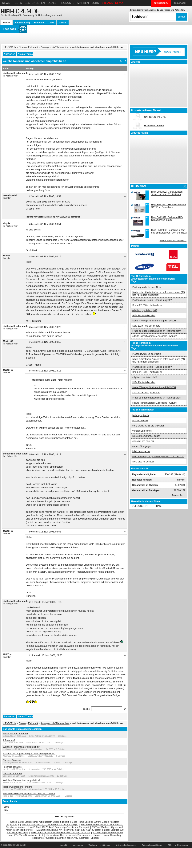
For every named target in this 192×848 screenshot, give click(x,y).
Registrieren (182, 845)
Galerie (62, 22)
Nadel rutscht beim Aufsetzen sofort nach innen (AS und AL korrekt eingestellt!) (158, 293)
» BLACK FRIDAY (112, 2)
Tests (17, 2)
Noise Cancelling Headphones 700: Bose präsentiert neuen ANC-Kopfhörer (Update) (76, 836)
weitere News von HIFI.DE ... (173, 240)
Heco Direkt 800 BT (154, 125)
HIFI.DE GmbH (19, 845)
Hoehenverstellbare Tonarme (17, 787)
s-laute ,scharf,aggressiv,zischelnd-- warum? (155, 336)
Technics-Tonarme (12, 767)
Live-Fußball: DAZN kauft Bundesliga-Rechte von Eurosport (59, 827)
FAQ (170, 845)
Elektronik (33, 47)
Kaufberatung (22, 22)
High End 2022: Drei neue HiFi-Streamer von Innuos (167, 218)
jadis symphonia (140, 415)
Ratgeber (39, 22)
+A (124, 61)
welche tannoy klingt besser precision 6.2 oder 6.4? (158, 456)
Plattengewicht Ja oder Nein (146, 287)
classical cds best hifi (143, 441)
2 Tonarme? (9, 740)
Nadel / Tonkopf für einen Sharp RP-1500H (154, 320)
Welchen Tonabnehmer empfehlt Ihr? (21, 747)
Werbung (93, 845)
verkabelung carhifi (142, 431)
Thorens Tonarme (12, 760)
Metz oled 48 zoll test (143, 461)
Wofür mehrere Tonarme (15, 733)
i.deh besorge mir (141, 451)
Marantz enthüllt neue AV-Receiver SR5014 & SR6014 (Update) (69, 830)
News (6, 2)
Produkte (67, 2)
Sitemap (106, 845)
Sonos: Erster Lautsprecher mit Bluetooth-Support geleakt (39, 822)
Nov (6, 810)
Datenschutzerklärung (152, 845)
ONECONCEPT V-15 (155, 117)
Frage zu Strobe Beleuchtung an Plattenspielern (156, 331)
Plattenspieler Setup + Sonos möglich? (152, 300)
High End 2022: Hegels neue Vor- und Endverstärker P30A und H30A (169, 231)
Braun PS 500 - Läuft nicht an (147, 305)
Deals (52, 2)
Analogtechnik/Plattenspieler (55, 47)
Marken (83, 2)
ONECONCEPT (140, 506)
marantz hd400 (140, 420)
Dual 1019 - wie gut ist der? (146, 325)
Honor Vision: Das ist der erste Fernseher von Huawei (73, 835)
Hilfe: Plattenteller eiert (143, 315)
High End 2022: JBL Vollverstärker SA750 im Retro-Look (168, 206)
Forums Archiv (179, 495)
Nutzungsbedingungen (126, 845)
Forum (6, 22)
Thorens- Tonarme (12, 773)
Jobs (95, 2)
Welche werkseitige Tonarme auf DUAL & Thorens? (29, 793)
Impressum (78, 845)
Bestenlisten (35, 2)
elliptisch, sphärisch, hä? (144, 310)
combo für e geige (141, 446)
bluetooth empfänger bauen (146, 436)
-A (120, 61)
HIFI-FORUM (9, 47)
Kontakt (63, 845)
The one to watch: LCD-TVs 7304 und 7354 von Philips (50, 824)
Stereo (22, 47)
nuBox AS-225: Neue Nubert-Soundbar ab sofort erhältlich (60, 832)
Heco (159, 506)
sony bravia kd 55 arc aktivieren (148, 425)
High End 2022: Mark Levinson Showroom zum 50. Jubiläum (166, 193)
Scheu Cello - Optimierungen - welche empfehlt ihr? (29, 753)
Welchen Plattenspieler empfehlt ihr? (21, 780)
